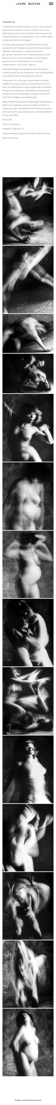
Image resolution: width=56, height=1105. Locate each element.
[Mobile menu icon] (51, 4)
